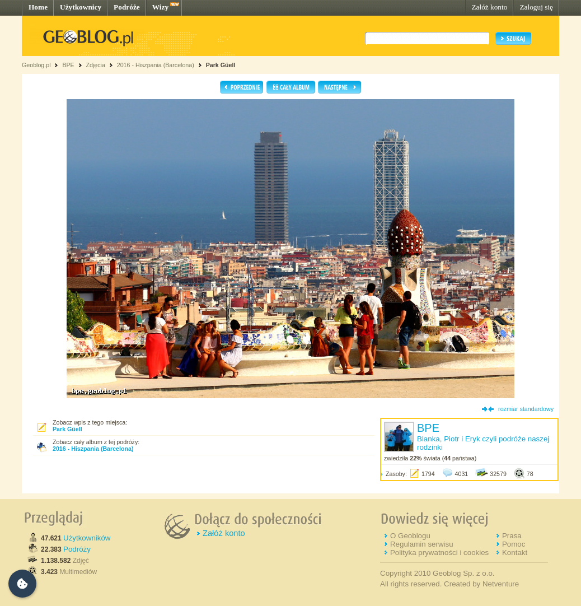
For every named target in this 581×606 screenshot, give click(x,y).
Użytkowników (86, 538)
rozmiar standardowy (526, 408)
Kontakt (514, 552)
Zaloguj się (536, 7)
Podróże (127, 7)
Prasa (512, 536)
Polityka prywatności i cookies (439, 552)
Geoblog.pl (36, 65)
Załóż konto (489, 7)
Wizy (160, 7)
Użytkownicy (80, 7)
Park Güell (221, 65)
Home (38, 7)
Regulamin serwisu (421, 544)
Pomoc (513, 544)
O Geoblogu (410, 536)
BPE (68, 65)
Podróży (77, 549)
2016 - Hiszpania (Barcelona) (155, 65)
